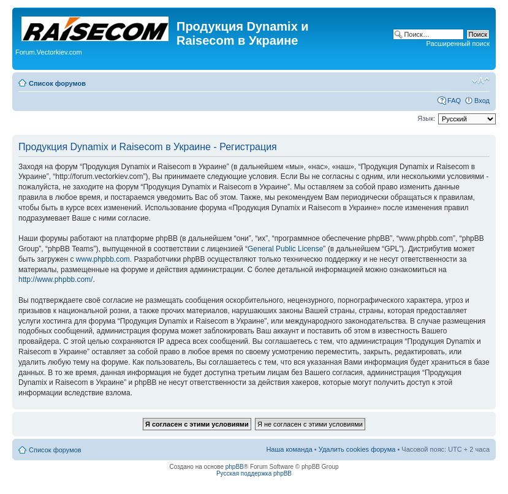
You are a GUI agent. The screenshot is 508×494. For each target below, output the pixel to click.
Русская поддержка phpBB (254, 473)
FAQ (454, 100)
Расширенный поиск (458, 43)
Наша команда (289, 449)
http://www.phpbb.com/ (55, 279)
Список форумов (57, 83)
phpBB (235, 466)
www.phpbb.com (103, 259)
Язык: (426, 118)
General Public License (285, 249)
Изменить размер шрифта (481, 80)
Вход (482, 100)
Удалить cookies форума (357, 449)
